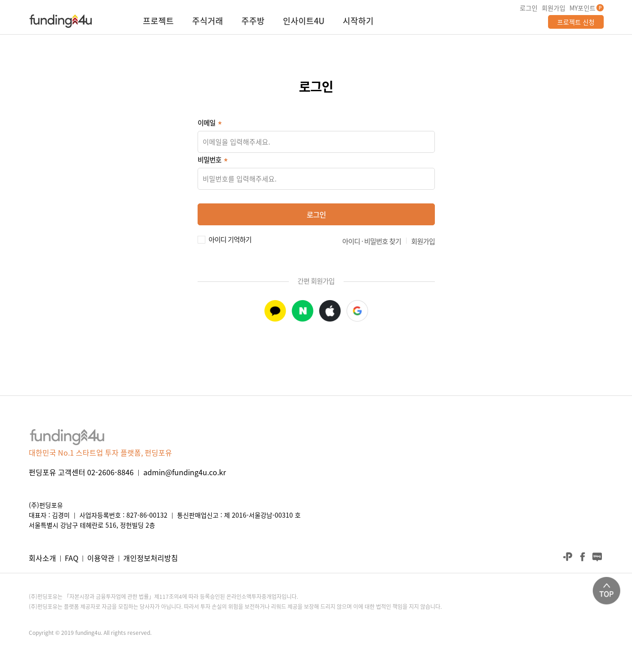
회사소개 (42, 557)
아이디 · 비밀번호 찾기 (371, 241)
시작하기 (358, 22)
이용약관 (101, 557)
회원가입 (553, 7)
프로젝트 (158, 22)
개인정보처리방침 (150, 557)
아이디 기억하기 (230, 238)
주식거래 (207, 22)
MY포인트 (582, 7)
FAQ (71, 557)
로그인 (529, 7)
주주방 (253, 22)
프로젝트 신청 (576, 21)
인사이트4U (303, 22)
